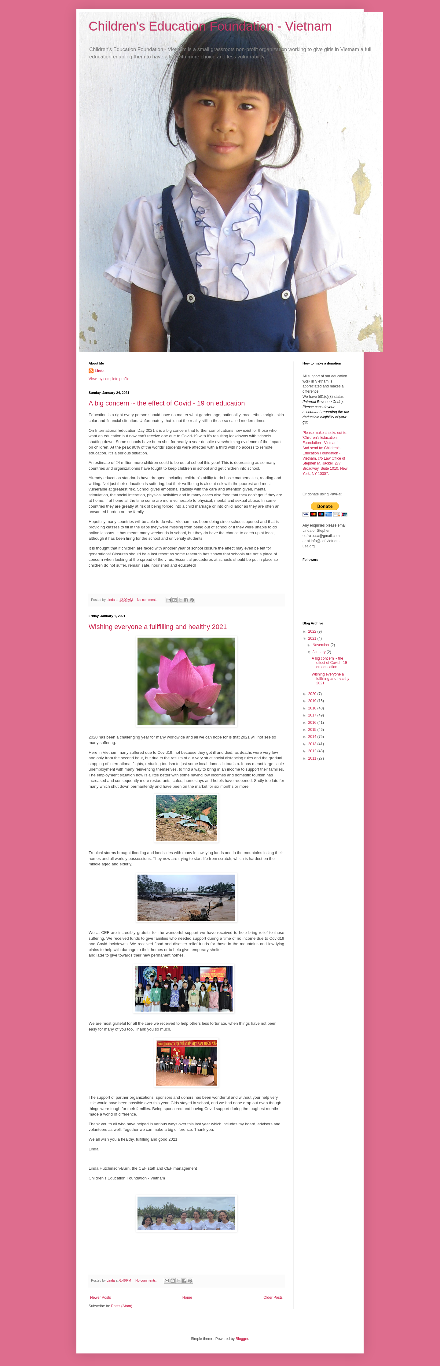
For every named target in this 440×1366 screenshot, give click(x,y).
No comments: (148, 600)
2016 (312, 722)
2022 (312, 631)
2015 (312, 729)
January (320, 652)
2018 (312, 708)
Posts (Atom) (121, 1306)
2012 (312, 751)
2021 (312, 638)
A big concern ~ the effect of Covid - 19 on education (167, 403)
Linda (100, 371)
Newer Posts (100, 1297)
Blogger (242, 1339)
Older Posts (273, 1297)
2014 (312, 737)
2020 (312, 694)
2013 (312, 744)
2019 (312, 701)
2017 (312, 715)
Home (187, 1297)
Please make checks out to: (324, 433)
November (322, 645)
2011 (312, 758)
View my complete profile (109, 379)
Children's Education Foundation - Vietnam (210, 26)
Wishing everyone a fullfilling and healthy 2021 (158, 627)
